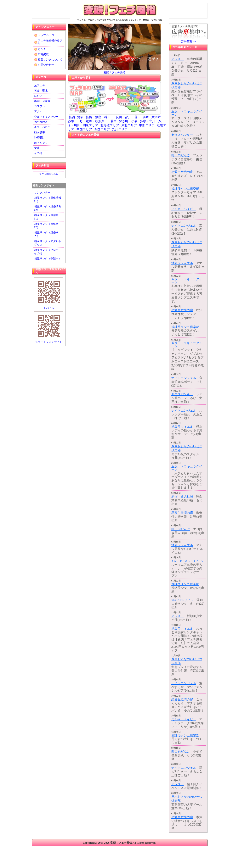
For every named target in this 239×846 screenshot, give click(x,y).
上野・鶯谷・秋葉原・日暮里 (97, 121)
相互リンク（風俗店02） (46, 225)
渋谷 (146, 117)
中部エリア (147, 125)
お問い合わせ (44, 64)
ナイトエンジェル (183, 225)
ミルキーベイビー (183, 209)
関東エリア (90, 125)
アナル (38, 111)
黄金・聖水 (41, 90)
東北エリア (129, 125)
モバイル (48, 293)
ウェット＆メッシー (46, 116)
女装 (37, 148)
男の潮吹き (41, 121)
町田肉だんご (180, 155)
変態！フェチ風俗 (114, 72)
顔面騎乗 (39, 132)
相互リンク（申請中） (47, 258)
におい (38, 95)
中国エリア (84, 129)
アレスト (177, 59)
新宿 (72, 117)
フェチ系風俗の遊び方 (48, 42)
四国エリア (102, 129)
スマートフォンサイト (48, 327)
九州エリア (120, 129)
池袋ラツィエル (182, 263)
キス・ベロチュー (45, 127)
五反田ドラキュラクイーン (186, 113)
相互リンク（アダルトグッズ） (47, 243)
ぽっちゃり (41, 142)
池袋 (80, 117)
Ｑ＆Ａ (40, 49)
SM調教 (38, 137)
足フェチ (39, 85)
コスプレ (39, 106)
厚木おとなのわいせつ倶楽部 (186, 85)
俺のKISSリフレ (182, 600)
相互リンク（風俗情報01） (47, 199)
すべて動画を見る (48, 173)
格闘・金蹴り (42, 101)
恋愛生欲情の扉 (182, 172)
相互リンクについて (48, 59)
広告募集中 (188, 41)
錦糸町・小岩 (128, 121)
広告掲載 (41, 54)
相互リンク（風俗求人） (46, 234)
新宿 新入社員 (182, 496)
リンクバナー (42, 192)
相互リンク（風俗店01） (46, 217)
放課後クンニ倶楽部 (185, 188)
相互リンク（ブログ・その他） (47, 251)
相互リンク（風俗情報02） (47, 208)
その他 (38, 153)
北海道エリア (109, 125)
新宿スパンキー (182, 134)
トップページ (44, 35)
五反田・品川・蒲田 (127, 117)
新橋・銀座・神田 (98, 117)
